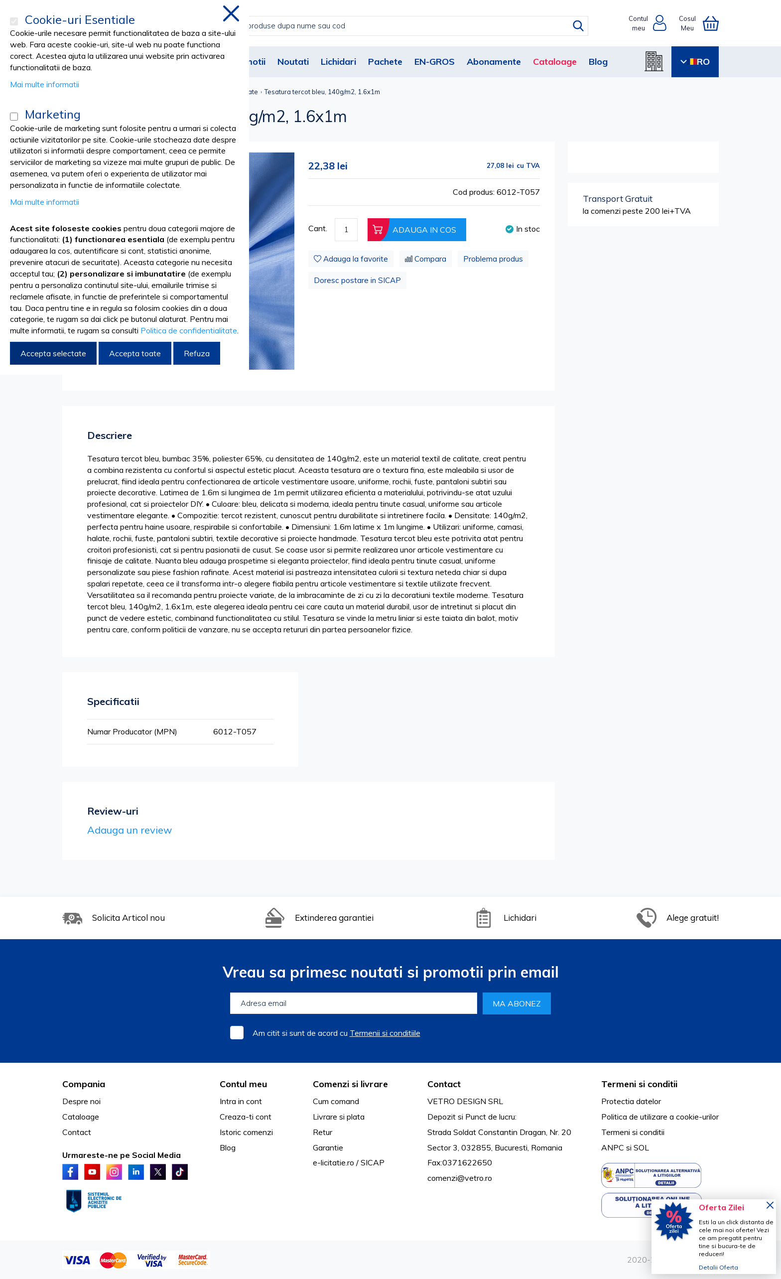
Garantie (328, 1147)
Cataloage (555, 61)
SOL (641, 1147)
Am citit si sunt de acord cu (336, 1033)
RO (695, 61)
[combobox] (401, 26)
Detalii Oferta (718, 1267)
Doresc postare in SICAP (357, 280)
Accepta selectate (53, 353)
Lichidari (338, 61)
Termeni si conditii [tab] (639, 1084)
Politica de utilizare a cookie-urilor (660, 1117)
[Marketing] (14, 117)
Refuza (197, 353)
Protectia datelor (631, 1101)
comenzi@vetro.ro (459, 1178)
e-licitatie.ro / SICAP (349, 1162)
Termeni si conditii (632, 1132)
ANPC (612, 1147)
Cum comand (336, 1101)
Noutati (293, 61)
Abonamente (494, 61)
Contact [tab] (444, 1084)
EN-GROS (434, 61)
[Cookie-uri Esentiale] (14, 21)
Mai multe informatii (44, 84)
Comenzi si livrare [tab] (350, 1084)
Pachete (385, 61)
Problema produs (493, 259)
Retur (322, 1132)
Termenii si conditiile (385, 1033)
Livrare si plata (339, 1117)
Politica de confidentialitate (188, 330)
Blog (598, 61)
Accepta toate (135, 353)
